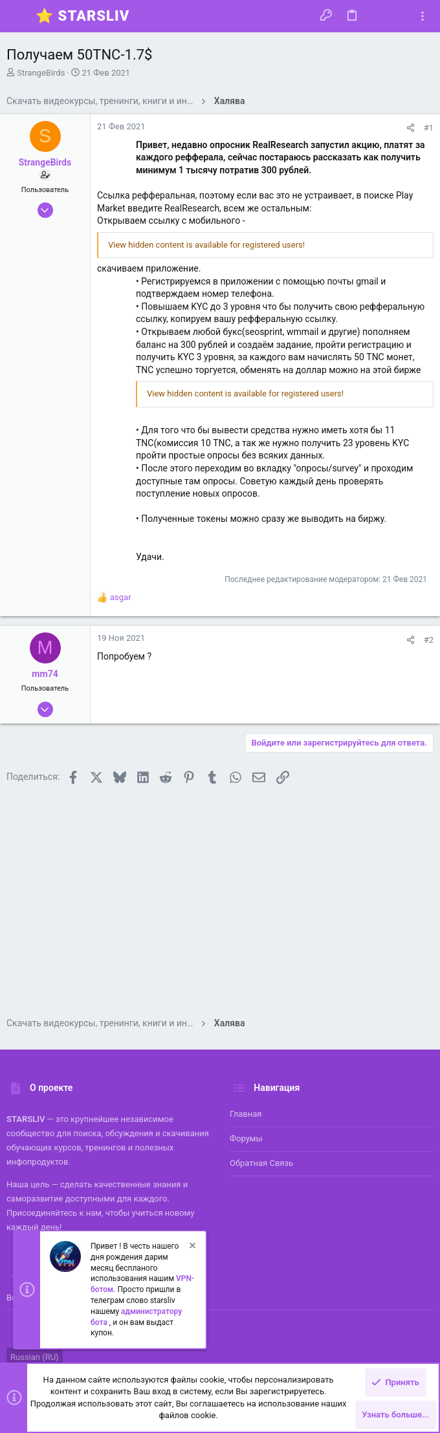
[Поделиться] (410, 128)
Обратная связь (261, 1163)
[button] (19, 16)
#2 (429, 640)
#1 (429, 128)
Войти (18, 1297)
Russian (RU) (34, 1357)
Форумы (246, 1138)
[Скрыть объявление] (191, 1247)
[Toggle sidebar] (423, 16)
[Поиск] (399, 16)
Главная (245, 1114)
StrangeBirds (41, 73)
